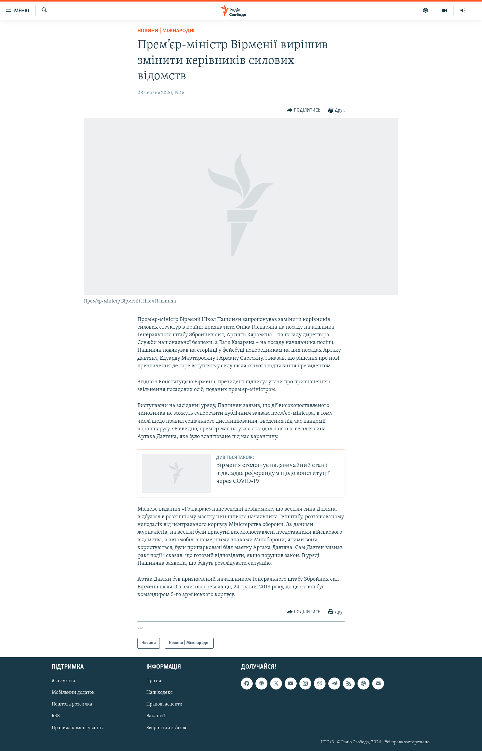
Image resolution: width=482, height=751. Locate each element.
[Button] (304, 110)
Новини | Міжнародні (166, 31)
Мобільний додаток (73, 692)
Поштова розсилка (72, 704)
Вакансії (155, 715)
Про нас (155, 680)
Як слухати (63, 680)
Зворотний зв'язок (166, 727)
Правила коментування (78, 727)
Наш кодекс (159, 692)
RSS (56, 715)
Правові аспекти (164, 704)
